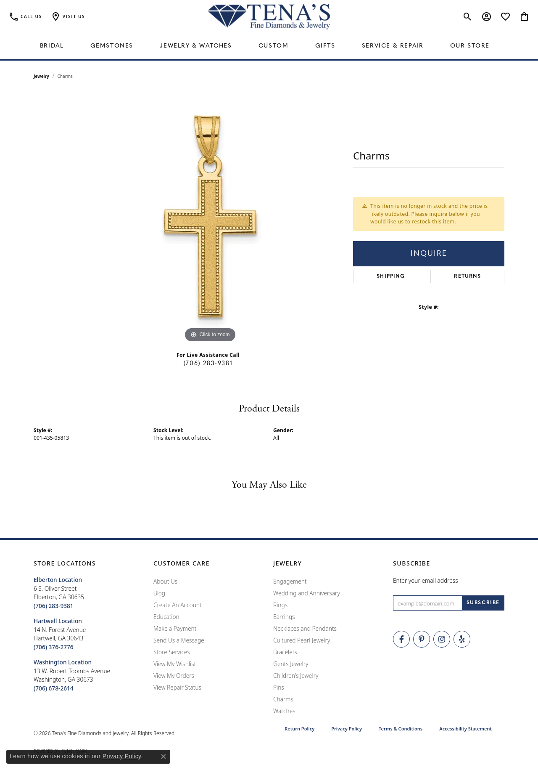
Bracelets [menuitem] (285, 652)
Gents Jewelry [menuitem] (290, 664)
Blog (159, 593)
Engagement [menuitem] (290, 581)
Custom (273, 46)
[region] (210, 218)
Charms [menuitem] (283, 699)
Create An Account (177, 605)
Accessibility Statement (465, 728)
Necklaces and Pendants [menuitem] (305, 628)
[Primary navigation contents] (269, 46)
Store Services (171, 652)
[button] (67, 16)
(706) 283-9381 (208, 364)
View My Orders (173, 676)
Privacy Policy (346, 728)
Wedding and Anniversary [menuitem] (306, 593)
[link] (25, 16)
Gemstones (111, 46)
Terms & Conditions (400, 728)
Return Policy (299, 728)
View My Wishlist (174, 664)
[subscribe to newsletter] (483, 603)
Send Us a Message (178, 640)
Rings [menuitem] (280, 605)
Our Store (470, 46)
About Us (165, 581)
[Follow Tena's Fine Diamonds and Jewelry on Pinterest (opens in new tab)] (421, 639)
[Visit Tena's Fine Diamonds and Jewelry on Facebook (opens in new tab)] (401, 639)
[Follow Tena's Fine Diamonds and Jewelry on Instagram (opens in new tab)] (441, 639)
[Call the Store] (54, 606)
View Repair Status (177, 687)
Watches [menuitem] (284, 711)
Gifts (325, 46)
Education (166, 617)
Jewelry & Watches (196, 46)
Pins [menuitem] (278, 687)
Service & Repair (393, 46)
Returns (467, 276)
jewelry (41, 76)
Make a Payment (174, 628)
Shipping (391, 276)
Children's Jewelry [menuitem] (295, 676)
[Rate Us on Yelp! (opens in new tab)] (462, 639)
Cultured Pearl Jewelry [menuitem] (301, 640)
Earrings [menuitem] (284, 617)
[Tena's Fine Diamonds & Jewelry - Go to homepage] (269, 17)
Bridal (52, 46)
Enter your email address (425, 580)
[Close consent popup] (163, 756)
